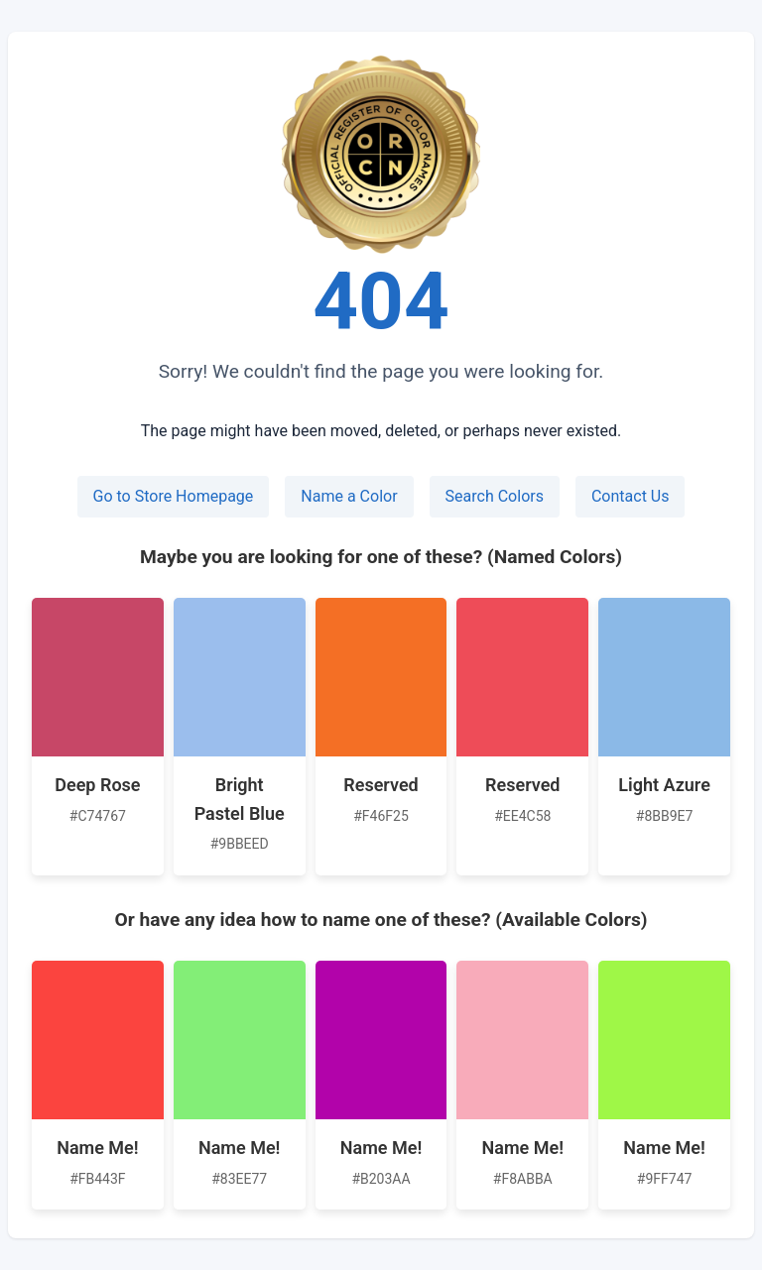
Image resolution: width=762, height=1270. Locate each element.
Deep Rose (97, 784)
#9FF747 (665, 1179)
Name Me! (97, 1147)
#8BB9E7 (665, 816)
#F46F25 (381, 816)
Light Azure (663, 784)
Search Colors (494, 496)
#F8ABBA (523, 1179)
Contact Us (630, 496)
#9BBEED (239, 844)
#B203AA (380, 1179)
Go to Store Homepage (173, 496)
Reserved (380, 784)
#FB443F (97, 1179)
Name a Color (349, 496)
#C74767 (97, 816)
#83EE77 (239, 1179)
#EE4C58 (522, 816)
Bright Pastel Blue (239, 799)
